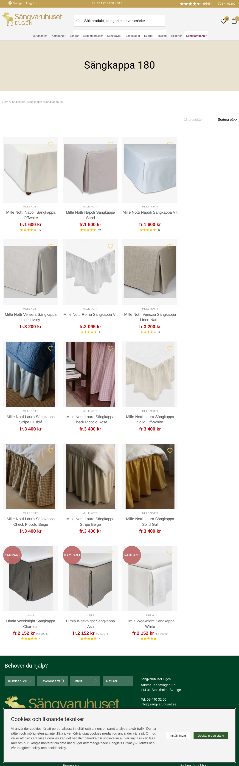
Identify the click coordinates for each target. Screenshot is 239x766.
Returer (111, 580)
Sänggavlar (114, 35)
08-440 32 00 (156, 598)
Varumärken (40, 35)
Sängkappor (34, 101)
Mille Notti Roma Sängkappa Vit (30, 315)
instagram (14, 678)
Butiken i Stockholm (194, 664)
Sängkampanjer (196, 35)
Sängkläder (133, 35)
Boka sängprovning (194, 649)
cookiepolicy (57, 748)
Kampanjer (58, 35)
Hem (5, 101)
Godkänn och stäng (210, 735)
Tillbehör (176, 35)
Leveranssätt (50, 580)
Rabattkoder (72, 649)
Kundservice (17, 580)
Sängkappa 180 (54, 101)
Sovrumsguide (74, 654)
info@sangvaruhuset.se (158, 603)
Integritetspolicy (133, 659)
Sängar (74, 35)
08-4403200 (227, 3)
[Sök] (119, 21)
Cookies (127, 649)
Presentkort (71, 664)
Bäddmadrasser (93, 35)
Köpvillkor (128, 654)
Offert (77, 580)
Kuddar (148, 35)
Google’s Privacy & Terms (128, 743)
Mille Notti (30, 206)
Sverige (15, 3)
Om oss (69, 659)
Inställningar (178, 735)
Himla (30, 513)
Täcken (162, 35)
